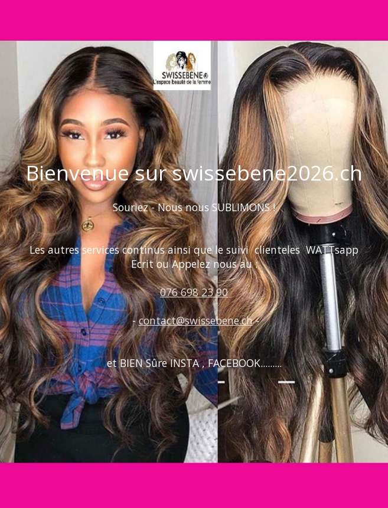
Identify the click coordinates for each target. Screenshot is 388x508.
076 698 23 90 (194, 292)
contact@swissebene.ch (196, 320)
